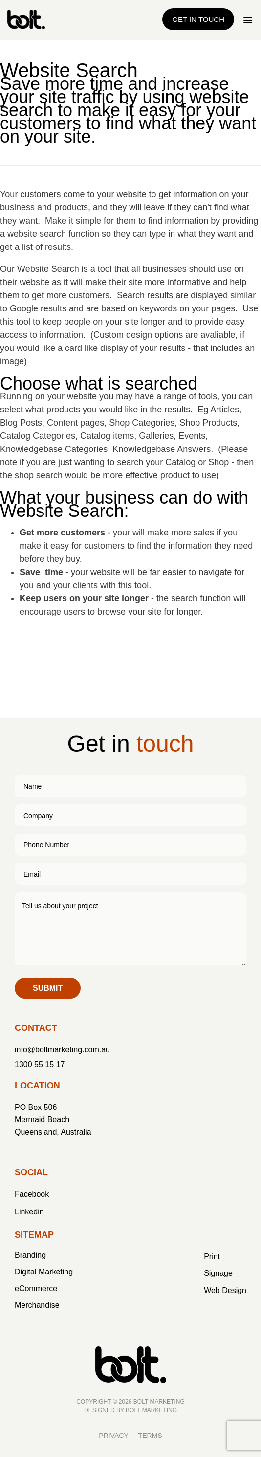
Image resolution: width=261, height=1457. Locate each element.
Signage (218, 1273)
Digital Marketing (44, 1272)
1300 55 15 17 (40, 1064)
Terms (150, 1435)
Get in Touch (198, 19)
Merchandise (37, 1305)
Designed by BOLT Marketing (130, 1410)
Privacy (113, 1435)
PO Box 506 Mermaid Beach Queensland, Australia (53, 1119)
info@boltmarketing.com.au (62, 1050)
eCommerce (36, 1288)
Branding (30, 1255)
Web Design (225, 1290)
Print (212, 1256)
